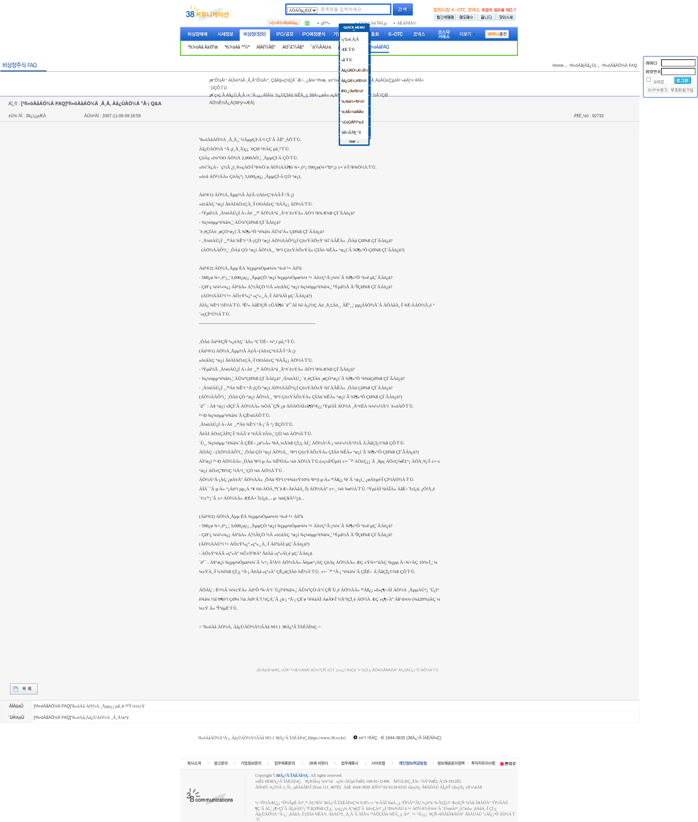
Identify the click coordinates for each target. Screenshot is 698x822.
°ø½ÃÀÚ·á (321, 47)
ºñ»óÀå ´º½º (237, 47)
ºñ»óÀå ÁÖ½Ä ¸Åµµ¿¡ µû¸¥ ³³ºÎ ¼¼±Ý (108, 706)
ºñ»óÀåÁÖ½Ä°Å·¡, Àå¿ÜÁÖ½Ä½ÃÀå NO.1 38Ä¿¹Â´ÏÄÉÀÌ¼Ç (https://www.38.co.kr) (272, 737)
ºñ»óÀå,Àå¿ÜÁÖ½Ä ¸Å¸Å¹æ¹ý (100, 717)
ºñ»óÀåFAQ (377, 47)
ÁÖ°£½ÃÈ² (293, 47)
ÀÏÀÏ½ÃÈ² (265, 47)
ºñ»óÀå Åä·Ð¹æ (203, 47)
